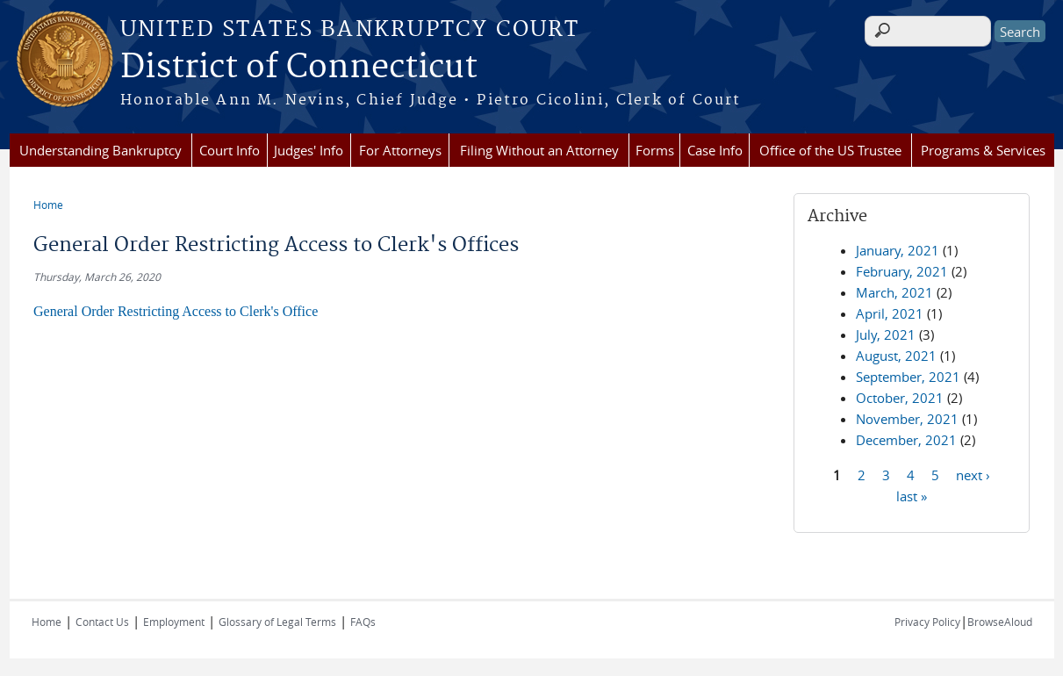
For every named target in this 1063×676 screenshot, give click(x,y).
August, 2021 (896, 355)
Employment (174, 622)
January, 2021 (897, 250)
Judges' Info (308, 150)
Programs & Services (983, 150)
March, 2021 (894, 292)
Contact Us (102, 622)
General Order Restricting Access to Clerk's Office (175, 311)
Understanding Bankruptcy (100, 150)
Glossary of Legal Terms (277, 622)
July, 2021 (886, 334)
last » (911, 495)
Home (48, 205)
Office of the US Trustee (830, 150)
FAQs (363, 622)
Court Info (229, 150)
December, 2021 (906, 440)
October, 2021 (900, 397)
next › (973, 474)
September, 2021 (908, 376)
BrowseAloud (999, 622)
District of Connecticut (299, 67)
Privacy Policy (927, 622)
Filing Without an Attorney (539, 150)
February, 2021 (902, 271)
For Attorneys (400, 150)
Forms (655, 150)
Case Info (715, 150)
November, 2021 (907, 419)
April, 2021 (889, 313)
